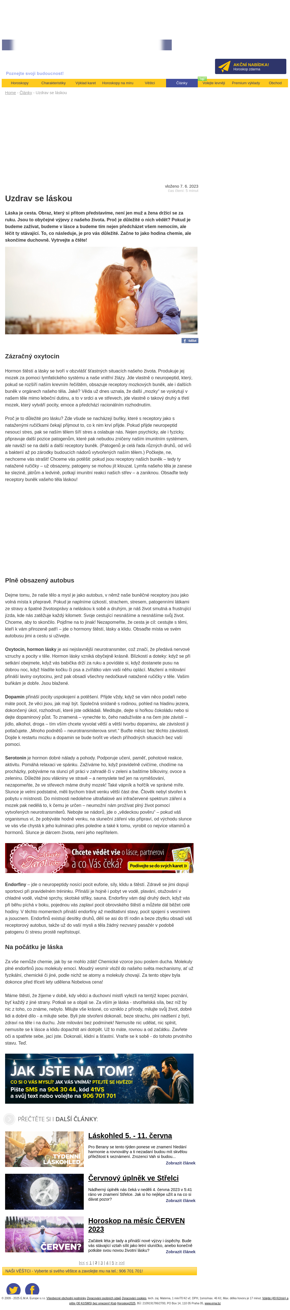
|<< (82, 1263)
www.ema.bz (213, 1303)
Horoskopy (20, 83)
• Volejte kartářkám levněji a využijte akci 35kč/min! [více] (129, 45)
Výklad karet (86, 83)
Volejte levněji (214, 83)
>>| (121, 1263)
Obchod (275, 83)
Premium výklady (246, 83)
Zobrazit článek (181, 1163)
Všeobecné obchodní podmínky (66, 1298)
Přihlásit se (272, 47)
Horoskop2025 (126, 1303)
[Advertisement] (101, 139)
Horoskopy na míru (117, 83)
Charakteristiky (53, 83)
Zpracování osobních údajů (104, 1298)
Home (10, 92)
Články (26, 92)
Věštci (150, 83)
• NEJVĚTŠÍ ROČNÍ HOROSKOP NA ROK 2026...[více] (43, 45)
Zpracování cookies (134, 1298)
